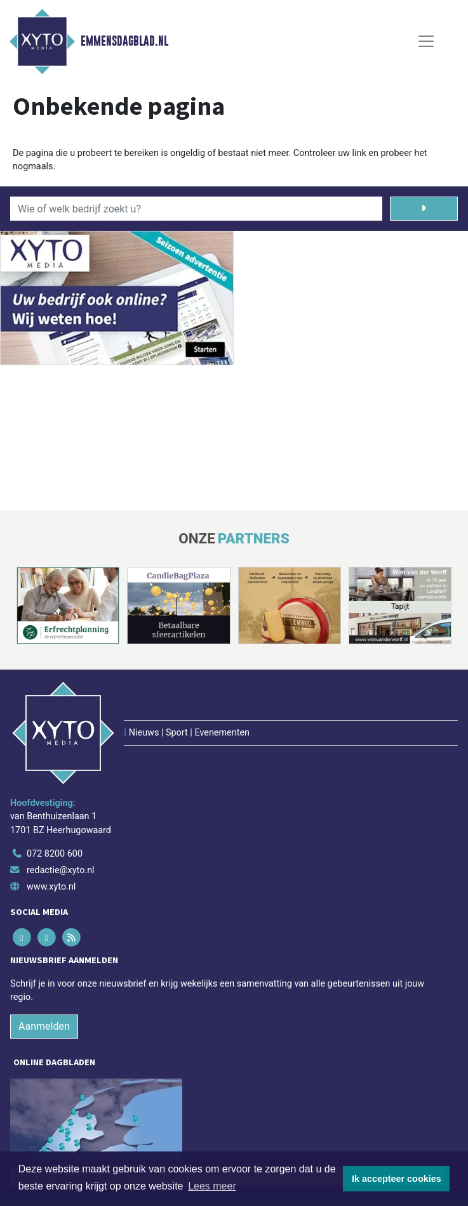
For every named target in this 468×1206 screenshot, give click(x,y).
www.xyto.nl (51, 886)
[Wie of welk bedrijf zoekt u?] (196, 209)
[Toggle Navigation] (426, 41)
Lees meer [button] (212, 1186)
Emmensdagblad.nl (124, 41)
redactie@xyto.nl (61, 870)
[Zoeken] (424, 209)
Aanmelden (44, 1026)
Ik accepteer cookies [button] (396, 1179)
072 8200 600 (55, 853)
